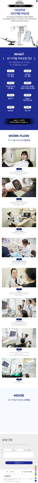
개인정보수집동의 (29, 459)
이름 (2, 450)
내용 (2, 452)
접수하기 (19, 463)
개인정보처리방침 (12, 471)
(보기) (33, 459)
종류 (25, 450)
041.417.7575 (28, 472)
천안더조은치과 (19, 1)
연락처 (14, 450)
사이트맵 (7, 471)
